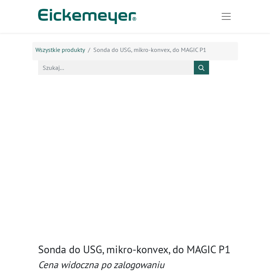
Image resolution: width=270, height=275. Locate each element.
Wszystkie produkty (60, 49)
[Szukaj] (201, 67)
